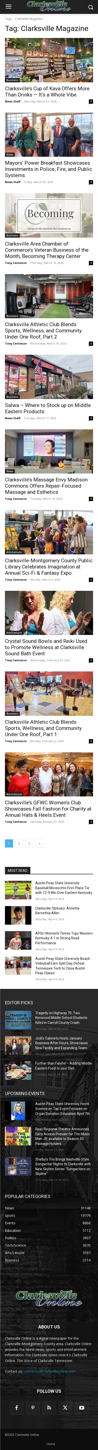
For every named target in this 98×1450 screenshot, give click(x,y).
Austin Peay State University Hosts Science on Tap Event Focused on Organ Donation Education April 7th (62, 1108)
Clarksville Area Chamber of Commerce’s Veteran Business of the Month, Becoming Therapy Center (47, 250)
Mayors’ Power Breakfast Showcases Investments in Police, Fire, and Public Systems (48, 169)
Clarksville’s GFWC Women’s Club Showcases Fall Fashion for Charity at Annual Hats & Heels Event (48, 809)
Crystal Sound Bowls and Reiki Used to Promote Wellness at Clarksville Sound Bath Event (46, 647)
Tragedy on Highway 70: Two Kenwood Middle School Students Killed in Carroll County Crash (61, 1018)
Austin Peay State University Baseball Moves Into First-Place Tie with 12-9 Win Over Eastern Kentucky (63, 888)
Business (12, 80)
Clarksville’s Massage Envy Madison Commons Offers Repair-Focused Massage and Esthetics (46, 486)
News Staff (12, 101)
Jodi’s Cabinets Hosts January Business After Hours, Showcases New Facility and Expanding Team (61, 1043)
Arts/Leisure (14, 552)
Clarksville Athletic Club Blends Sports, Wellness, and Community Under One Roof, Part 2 (43, 330)
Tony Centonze (16, 263)
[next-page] (39, 843)
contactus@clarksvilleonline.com (50, 1371)
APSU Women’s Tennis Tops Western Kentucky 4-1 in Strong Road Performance (64, 938)
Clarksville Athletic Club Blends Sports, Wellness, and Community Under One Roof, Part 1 (43, 728)
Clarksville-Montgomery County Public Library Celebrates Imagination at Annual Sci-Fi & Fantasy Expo (49, 567)
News (9, 154)
